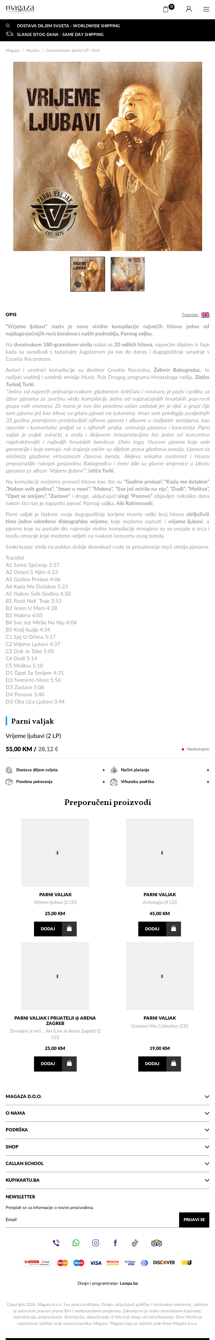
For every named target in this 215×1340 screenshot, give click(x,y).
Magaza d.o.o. (107, 1096)
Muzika (32, 50)
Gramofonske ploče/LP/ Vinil (73, 50)
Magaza (12, 50)
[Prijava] (189, 9)
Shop (107, 1147)
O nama (107, 1113)
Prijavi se (194, 1220)
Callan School (107, 1163)
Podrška (107, 1130)
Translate (195, 315)
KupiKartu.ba (107, 1180)
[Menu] (206, 9)
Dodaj (59, 929)
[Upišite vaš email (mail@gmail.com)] (107, 1220)
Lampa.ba (129, 1283)
